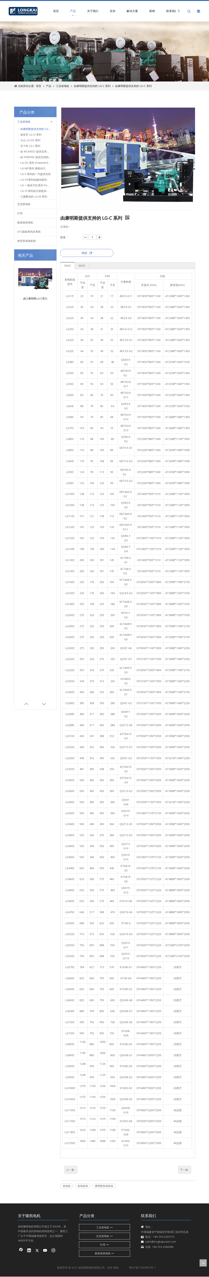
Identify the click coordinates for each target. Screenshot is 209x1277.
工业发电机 (24, 122)
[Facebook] (21, 1251)
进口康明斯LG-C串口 (35, 265)
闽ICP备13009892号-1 (142, 1267)
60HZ (82, 266)
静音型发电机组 (26, 241)
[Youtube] (45, 1251)
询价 (86, 253)
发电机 (67, 1186)
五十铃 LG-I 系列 (30, 146)
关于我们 (99, 11)
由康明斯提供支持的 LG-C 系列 (38, 129)
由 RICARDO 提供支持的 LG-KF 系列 (38, 151)
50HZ (67, 266)
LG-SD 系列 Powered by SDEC (38, 163)
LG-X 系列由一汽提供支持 (35, 174)
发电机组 (82, 1186)
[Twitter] (37, 1251)
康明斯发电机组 (104, 1186)
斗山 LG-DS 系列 (30, 140)
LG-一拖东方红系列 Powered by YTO (38, 185)
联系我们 (178, 11)
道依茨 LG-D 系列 (30, 135)
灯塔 (20, 213)
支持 (119, 11)
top (203, 1262)
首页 (63, 11)
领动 (116, 1267)
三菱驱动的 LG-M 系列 (33, 196)
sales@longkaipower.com (160, 1242)
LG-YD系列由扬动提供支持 (36, 180)
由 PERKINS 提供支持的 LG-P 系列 (38, 157)
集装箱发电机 (25, 222)
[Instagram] (53, 1251)
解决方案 (139, 11)
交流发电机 (24, 204)
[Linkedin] (29, 1251)
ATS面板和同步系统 (29, 232)
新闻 (159, 11)
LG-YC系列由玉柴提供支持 (36, 191)
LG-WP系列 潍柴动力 (32, 168)
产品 (80, 11)
